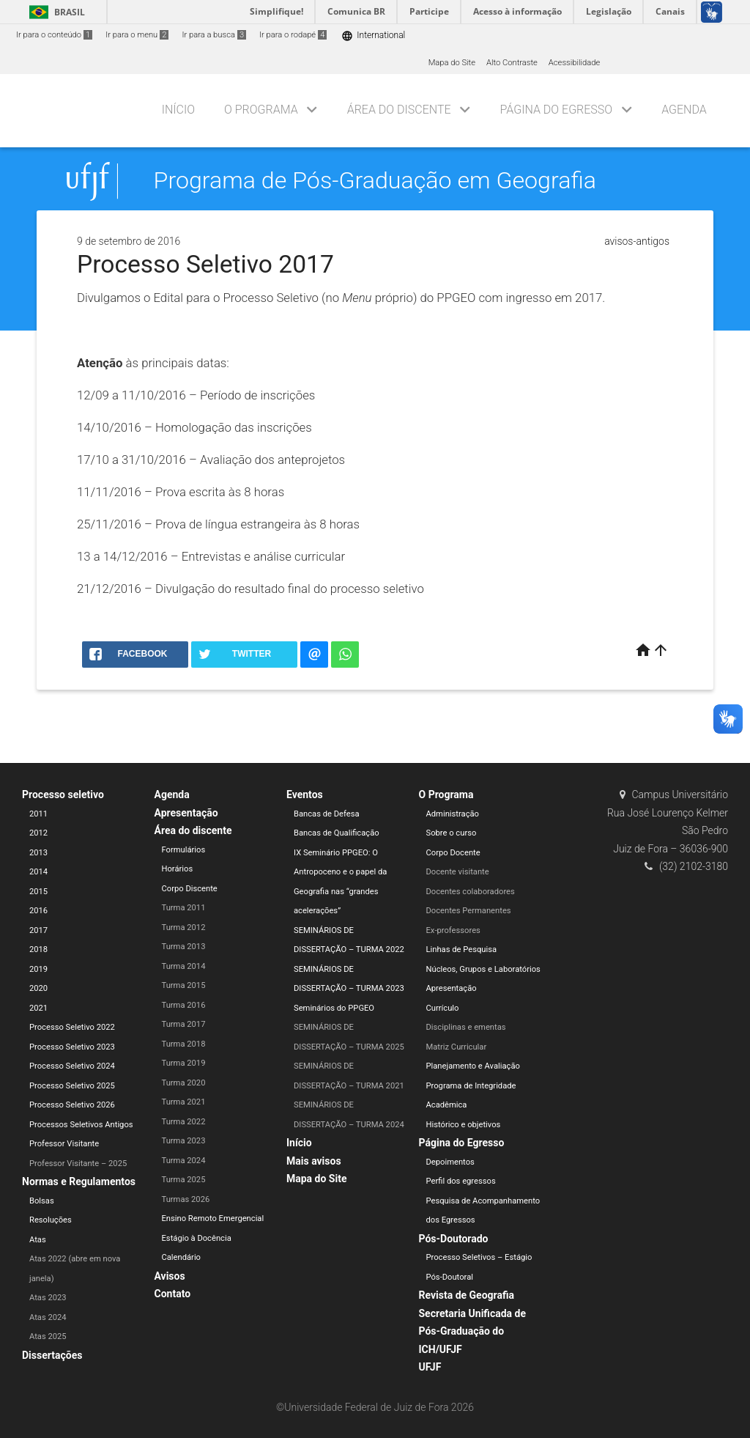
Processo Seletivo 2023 (72, 1047)
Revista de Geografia (466, 1295)
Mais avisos (313, 1161)
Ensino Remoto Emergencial (213, 1218)
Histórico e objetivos (463, 1124)
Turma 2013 (184, 946)
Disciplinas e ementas (466, 1027)
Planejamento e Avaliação (473, 1066)
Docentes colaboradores (470, 891)
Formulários (184, 850)
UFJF (430, 1367)
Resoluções (50, 1220)
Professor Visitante (64, 1143)
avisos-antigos (636, 241)
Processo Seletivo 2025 (72, 1086)
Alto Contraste (512, 62)
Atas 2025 (48, 1336)
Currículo (442, 1008)
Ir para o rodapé (293, 35)
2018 (38, 949)
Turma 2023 (184, 1141)
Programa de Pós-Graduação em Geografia (375, 181)
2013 (38, 853)
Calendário (181, 1257)
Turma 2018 (184, 1044)
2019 (38, 969)
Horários (177, 869)
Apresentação (186, 813)
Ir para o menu (136, 35)
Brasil (54, 12)
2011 (38, 814)
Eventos (304, 794)
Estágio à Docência (196, 1238)
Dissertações (52, 1355)
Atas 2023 (48, 1297)
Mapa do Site (451, 62)
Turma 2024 (184, 1160)
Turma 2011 (184, 907)
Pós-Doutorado (454, 1239)
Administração (452, 814)
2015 (38, 891)
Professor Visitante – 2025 (78, 1163)
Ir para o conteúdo (54, 35)
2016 (38, 910)
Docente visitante (457, 872)
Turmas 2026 (186, 1199)
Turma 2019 (184, 1063)
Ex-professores (453, 930)
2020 (38, 988)
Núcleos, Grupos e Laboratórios (483, 969)
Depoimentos (450, 1162)
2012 (38, 833)
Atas (37, 1240)
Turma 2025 (184, 1179)
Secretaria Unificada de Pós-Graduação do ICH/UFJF (472, 1331)
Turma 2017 (184, 1024)
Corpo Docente (453, 853)
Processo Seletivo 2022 (72, 1027)
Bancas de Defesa (327, 814)
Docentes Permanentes (468, 910)
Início (178, 110)
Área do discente (399, 110)
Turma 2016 (184, 1005)
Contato (173, 1293)
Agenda (684, 110)
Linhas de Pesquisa (461, 949)
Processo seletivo (63, 794)
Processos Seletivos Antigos (81, 1124)
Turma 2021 (184, 1102)
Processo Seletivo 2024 (72, 1066)
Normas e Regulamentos (78, 1181)
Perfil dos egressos (461, 1181)
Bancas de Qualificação (336, 833)
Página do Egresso (556, 110)
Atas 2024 (48, 1317)
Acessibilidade (574, 62)
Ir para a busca (214, 35)
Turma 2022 (184, 1122)
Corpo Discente (190, 888)
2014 (38, 872)
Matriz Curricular (456, 1047)
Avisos (170, 1276)
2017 (38, 930)
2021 (38, 1008)
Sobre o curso (451, 833)
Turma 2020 (184, 1083)
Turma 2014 (184, 966)
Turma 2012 (184, 927)
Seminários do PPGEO (334, 1008)
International (373, 35)
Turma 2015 (184, 985)
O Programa (261, 110)
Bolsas (41, 1201)
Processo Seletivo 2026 (72, 1105)
